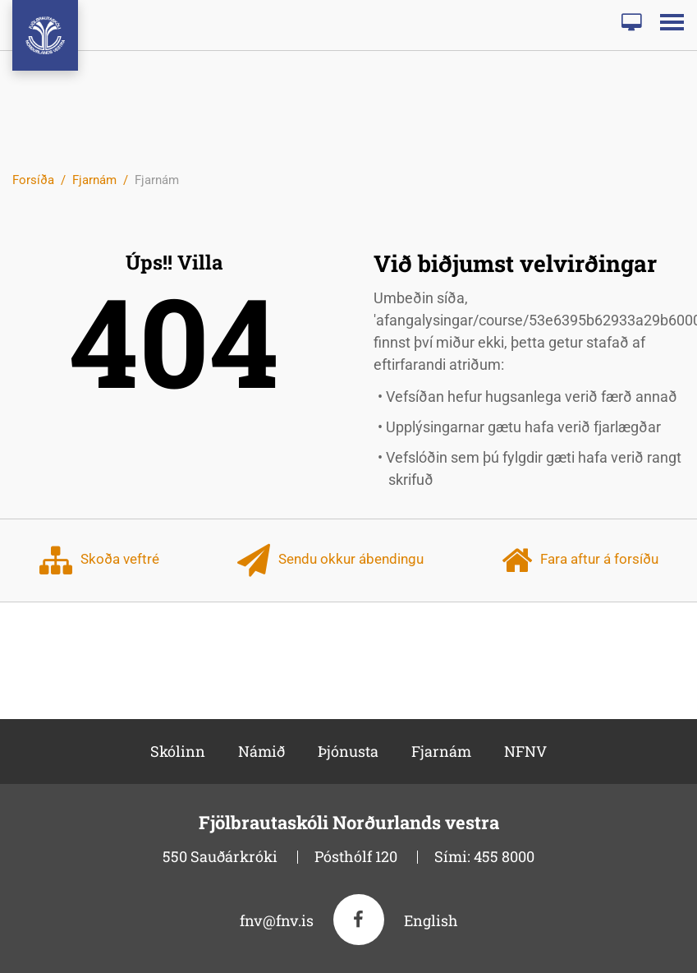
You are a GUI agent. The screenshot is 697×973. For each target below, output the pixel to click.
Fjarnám (94, 180)
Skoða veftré (99, 560)
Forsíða (33, 180)
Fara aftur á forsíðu (580, 560)
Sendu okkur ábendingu (330, 560)
